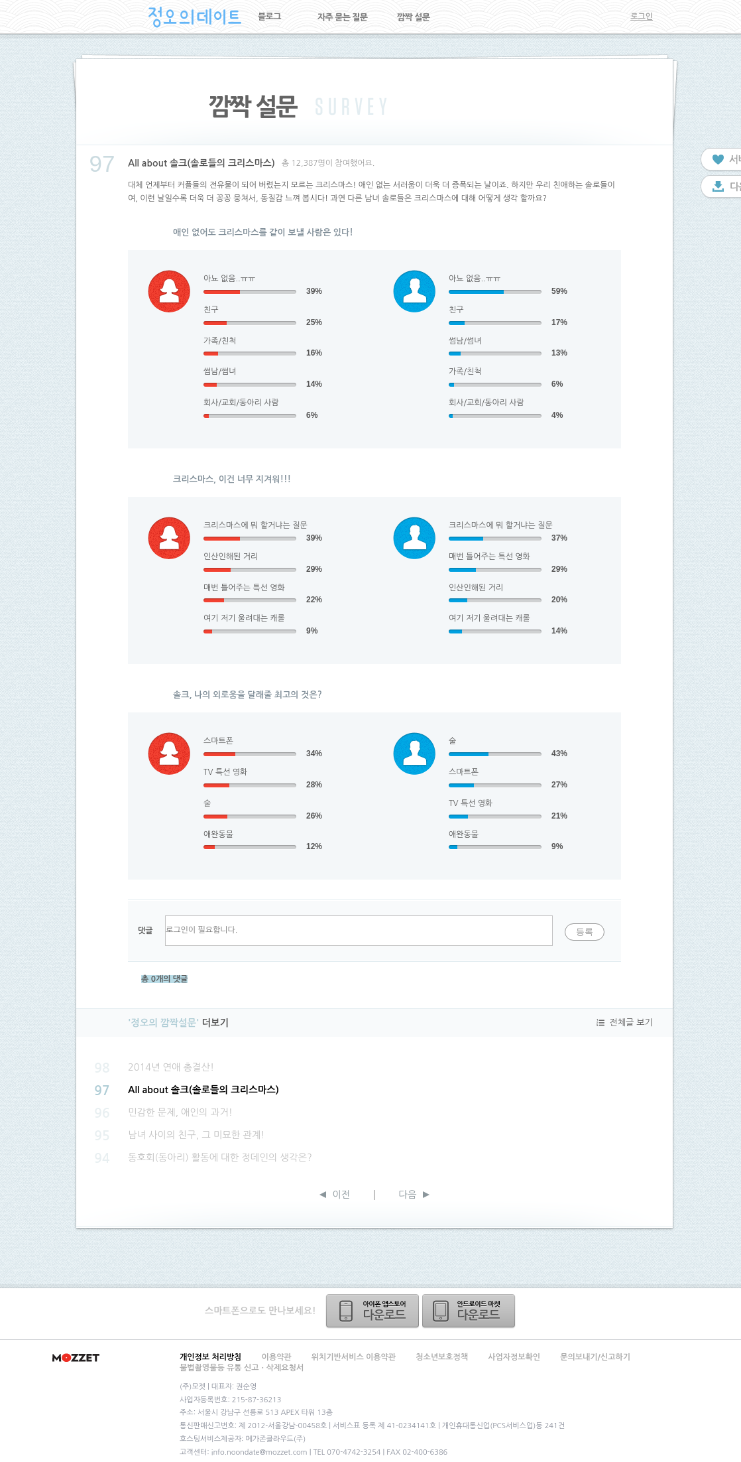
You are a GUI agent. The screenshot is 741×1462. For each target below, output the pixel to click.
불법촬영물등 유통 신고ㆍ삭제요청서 (242, 1368)
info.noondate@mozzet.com (259, 1452)
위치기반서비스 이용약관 (354, 1357)
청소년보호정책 (442, 1357)
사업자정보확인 (514, 1357)
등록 (584, 932)
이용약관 (277, 1357)
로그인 (641, 17)
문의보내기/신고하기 (595, 1357)
